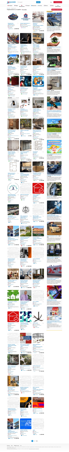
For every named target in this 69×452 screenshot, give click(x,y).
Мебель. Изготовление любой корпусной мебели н (24, 174)
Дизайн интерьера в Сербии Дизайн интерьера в (24, 388)
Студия (48, 90)
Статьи (40, 5)
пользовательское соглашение (34, 448)
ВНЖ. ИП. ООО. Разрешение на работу (23, 409)
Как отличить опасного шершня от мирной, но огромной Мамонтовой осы (54, 111)
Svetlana (23, 199)
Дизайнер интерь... (10, 395)
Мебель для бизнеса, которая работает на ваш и (37, 131)
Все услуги (8, 8)
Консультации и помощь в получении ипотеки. (37, 238)
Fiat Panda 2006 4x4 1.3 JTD (52, 235)
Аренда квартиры (23, 430)
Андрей (23, 53)
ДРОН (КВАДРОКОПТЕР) (25, 365)
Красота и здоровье (12, 304)
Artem (11, 222)
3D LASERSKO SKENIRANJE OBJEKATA (12, 216)
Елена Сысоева (9, 139)
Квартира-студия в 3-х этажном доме (12, 281)
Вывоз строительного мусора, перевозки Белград (12, 366)
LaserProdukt (35, 323)
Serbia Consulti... (24, 223)
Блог (12, 445)
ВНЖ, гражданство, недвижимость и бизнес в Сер (24, 217)
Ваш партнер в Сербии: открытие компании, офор (25, 345)
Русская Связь (24, 416)
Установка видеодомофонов (23, 109)
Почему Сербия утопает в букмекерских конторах (52, 300)
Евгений (23, 245)
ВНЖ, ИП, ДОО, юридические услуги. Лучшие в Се (37, 217)
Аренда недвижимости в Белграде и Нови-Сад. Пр (13, 238)
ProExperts (24, 352)
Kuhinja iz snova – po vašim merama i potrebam (37, 67)
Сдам (34, 430)
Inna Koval (23, 287)
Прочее (40, 28)
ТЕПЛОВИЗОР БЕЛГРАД (37, 408)
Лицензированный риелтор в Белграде (12, 195)
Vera (10, 201)
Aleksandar (11, 28)
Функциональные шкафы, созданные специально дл (11, 152)
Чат (20, 445)
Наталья (35, 352)
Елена (36, 287)
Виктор (23, 266)
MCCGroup (11, 244)
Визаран (22, 221)
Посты (46, 5)
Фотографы (23, 133)
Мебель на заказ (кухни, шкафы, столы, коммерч (36, 45)
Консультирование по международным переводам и (24, 302)
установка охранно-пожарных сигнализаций (12, 110)
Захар (36, 202)
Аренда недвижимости (25, 23)
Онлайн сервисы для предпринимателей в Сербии (53, 215)
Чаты (52, 5)
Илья (34, 371)
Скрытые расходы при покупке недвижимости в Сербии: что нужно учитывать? (54, 321)
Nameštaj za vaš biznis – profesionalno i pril (37, 174)
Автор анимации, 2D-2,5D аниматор (54, 154)
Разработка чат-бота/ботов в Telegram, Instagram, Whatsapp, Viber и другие (54, 69)
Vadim (36, 263)
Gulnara (23, 392)
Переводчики (28, 25)
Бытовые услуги (36, 50)
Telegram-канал (16, 445)
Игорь (11, 415)
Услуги (28, 5)
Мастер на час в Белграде (11, 324)
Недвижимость (11, 26)
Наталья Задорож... (35, 31)
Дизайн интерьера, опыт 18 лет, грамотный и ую (11, 388)
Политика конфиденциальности (12, 448)
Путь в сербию (36, 301)
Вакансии (33, 5)
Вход (51, 2)
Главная (10, 5)
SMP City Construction (24, 194)
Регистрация (58, 2)
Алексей (11, 352)
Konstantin (11, 374)
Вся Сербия (25, 9)
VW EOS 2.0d (49, 196)
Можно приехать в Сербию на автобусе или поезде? (53, 279)
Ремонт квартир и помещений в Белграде (36, 195)
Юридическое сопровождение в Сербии (23, 45)
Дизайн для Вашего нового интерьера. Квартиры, (12, 131)
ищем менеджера (36, 258)
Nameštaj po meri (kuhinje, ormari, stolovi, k (23, 67)
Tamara (36, 434)
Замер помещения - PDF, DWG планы (12, 174)
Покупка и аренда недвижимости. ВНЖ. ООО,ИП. (12, 345)
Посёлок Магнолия (36, 365)
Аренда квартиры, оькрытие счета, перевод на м (11, 259)
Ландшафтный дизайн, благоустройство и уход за (25, 238)
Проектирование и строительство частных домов (24, 259)
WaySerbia (36, 306)
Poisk (10, 446)
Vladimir (23, 329)
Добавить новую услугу (56, 9)
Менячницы (58, 6)
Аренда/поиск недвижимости (11, 24)
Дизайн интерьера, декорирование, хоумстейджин (37, 281)
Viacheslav (36, 221)
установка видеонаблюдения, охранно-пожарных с (12, 67)
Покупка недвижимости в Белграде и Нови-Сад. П (12, 431)
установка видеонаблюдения (24, 88)
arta (10, 286)
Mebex (23, 74)
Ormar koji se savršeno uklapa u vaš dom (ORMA (24, 152)
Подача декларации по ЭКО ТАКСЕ (53, 47)
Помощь (8, 445)
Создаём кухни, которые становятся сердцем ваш (37, 110)
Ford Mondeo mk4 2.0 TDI (52, 26)
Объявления (21, 6)
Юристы (27, 50)
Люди (16, 5)
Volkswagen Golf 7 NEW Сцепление (53, 175)
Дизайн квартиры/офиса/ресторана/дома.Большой (24, 281)
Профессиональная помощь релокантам (12, 409)
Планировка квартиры (35, 152)
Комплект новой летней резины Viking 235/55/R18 (53, 258)
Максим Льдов (10, 75)
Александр (36, 94)
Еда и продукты (27, 133)
